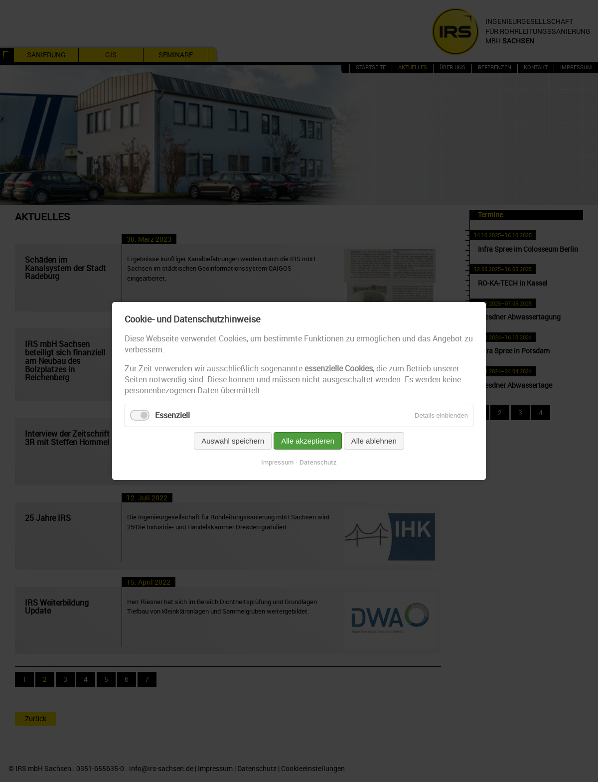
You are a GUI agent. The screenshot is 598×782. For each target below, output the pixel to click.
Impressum (277, 462)
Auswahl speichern (232, 441)
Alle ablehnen (374, 441)
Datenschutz (318, 462)
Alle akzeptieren (307, 441)
